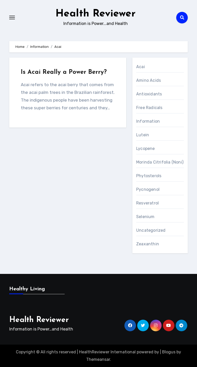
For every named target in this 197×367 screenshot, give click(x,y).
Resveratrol (147, 203)
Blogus (168, 352)
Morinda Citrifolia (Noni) (159, 162)
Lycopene (145, 148)
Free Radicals (149, 107)
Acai (140, 66)
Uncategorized (151, 230)
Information (148, 121)
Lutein (142, 134)
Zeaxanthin (147, 243)
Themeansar (98, 359)
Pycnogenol (148, 189)
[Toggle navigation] (12, 17)
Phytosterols (148, 175)
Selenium (145, 216)
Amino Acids (148, 80)
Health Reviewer (95, 14)
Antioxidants (149, 94)
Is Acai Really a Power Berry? (64, 72)
